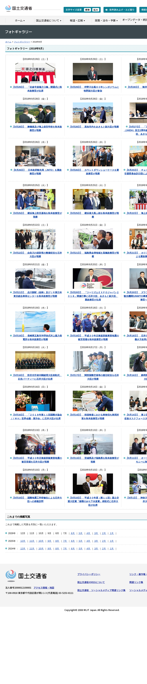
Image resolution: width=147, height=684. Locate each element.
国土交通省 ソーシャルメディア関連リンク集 (101, 590)
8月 (57, 541)
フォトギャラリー (22, 42)
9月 (49, 541)
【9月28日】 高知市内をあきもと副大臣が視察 (94, 127)
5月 (80, 533)
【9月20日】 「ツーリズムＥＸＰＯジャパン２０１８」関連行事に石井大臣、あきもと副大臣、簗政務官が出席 (93, 296)
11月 (32, 541)
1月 (111, 533)
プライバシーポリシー (88, 575)
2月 (103, 533)
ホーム (8, 42)
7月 (65, 541)
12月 (23, 541)
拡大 (95, 9)
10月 (41, 541)
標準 (87, 9)
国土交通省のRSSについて (91, 582)
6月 (72, 533)
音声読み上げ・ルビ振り (122, 9)
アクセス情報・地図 (44, 588)
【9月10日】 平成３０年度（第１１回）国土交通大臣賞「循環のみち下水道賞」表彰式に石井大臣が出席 (93, 501)
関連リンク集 (136, 582)
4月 (88, 533)
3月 (96, 533)
